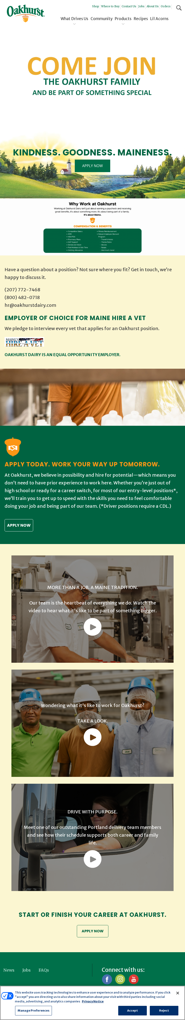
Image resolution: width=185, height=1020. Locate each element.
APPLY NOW (92, 165)
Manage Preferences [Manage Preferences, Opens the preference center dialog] (33, 1010)
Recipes (141, 18)
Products (123, 18)
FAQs (44, 970)
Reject (164, 1010)
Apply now (19, 525)
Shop (95, 6)
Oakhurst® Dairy (26, 13)
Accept (132, 1010)
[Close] (178, 993)
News (8, 970)
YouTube (133, 980)
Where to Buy (110, 6)
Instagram (120, 980)
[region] (92, 1003)
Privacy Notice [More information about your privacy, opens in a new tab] (93, 1001)
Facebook (107, 980)
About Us (153, 6)
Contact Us (129, 6)
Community (102, 18)
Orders (166, 6)
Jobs (141, 6)
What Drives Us (74, 18)
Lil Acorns (159, 18)
